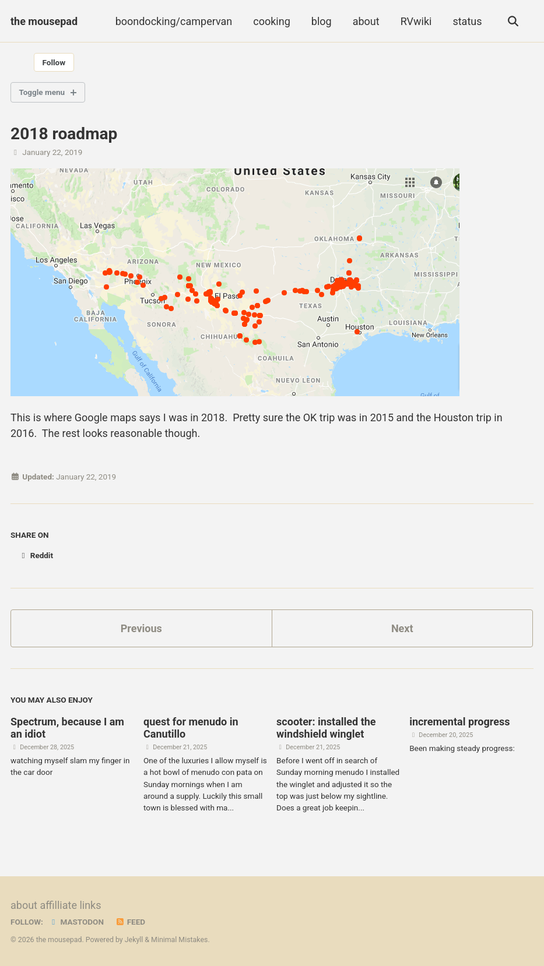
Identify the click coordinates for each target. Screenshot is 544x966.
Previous (141, 628)
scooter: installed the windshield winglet (325, 727)
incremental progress (459, 721)
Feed (130, 921)
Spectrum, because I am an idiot (67, 727)
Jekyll (134, 940)
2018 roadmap (63, 133)
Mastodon (76, 921)
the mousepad (44, 21)
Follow (54, 62)
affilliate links (70, 905)
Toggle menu (42, 92)
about (366, 21)
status (467, 21)
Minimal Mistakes (179, 940)
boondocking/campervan (174, 21)
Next (402, 628)
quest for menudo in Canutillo (190, 727)
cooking (271, 21)
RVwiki (416, 21)
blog (321, 21)
